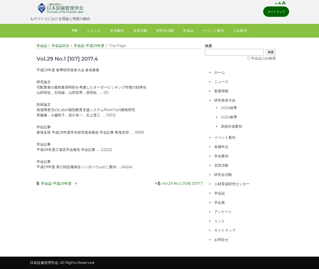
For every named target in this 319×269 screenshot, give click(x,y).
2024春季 (229, 117)
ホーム (219, 72)
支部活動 (140, 31)
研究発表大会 (224, 100)
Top (75, 31)
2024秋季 (229, 108)
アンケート (223, 212)
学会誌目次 (60, 46)
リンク (219, 221)
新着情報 (221, 91)
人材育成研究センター (232, 184)
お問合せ (221, 240)
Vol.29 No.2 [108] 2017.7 (182, 183)
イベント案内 (213, 31)
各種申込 (221, 147)
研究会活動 (165, 31)
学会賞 (219, 202)
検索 (208, 46)
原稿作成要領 (231, 126)
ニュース (94, 31)
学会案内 (117, 31)
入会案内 (240, 31)
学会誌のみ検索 (263, 58)
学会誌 (188, 31)
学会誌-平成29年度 (89, 46)
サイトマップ (276, 11)
